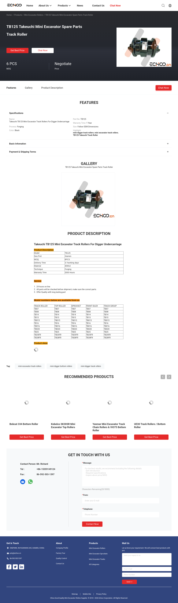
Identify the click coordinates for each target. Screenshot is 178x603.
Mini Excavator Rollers (33, 15)
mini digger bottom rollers (61, 366)
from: (85, 495)
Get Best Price (17, 50)
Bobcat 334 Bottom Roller (23, 424)
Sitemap (75, 594)
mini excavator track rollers (29, 366)
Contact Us (60, 564)
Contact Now (92, 524)
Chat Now (43, 50)
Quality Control (61, 558)
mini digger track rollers (91, 366)
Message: (87, 463)
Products (18, 15)
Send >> (129, 582)
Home (9, 15)
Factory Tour (60, 553)
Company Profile (62, 548)
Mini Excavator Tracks (97, 559)
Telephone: (88, 509)
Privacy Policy (101, 594)
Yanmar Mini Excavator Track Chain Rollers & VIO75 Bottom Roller (109, 427)
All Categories (94, 564)
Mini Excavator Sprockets (98, 554)
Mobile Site (87, 594)
